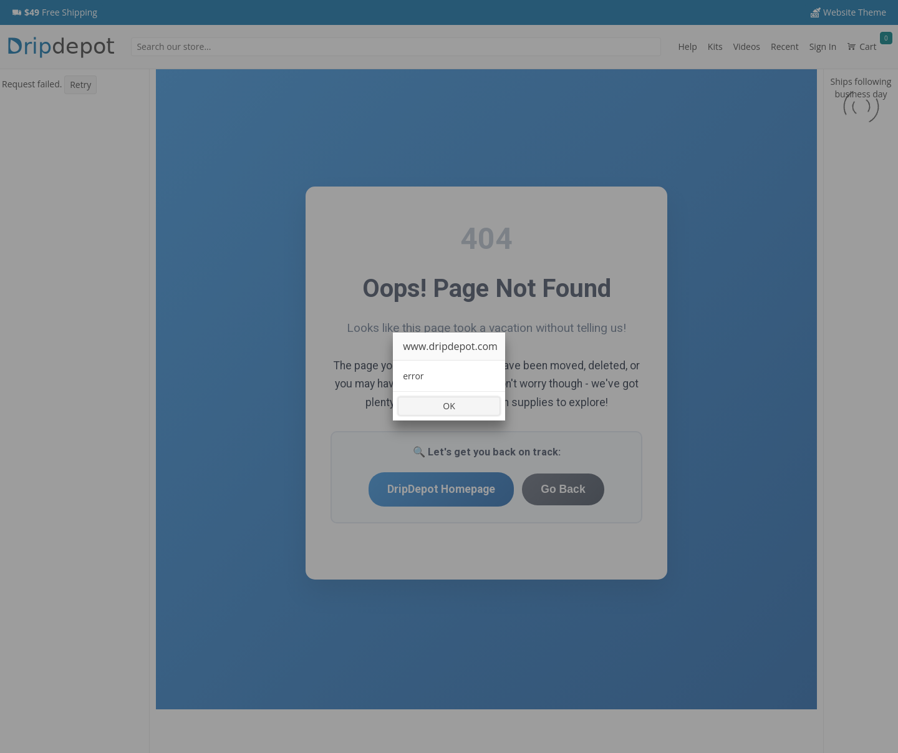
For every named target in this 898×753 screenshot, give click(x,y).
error (413, 376)
